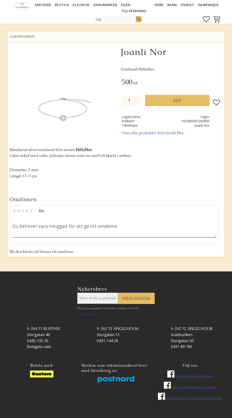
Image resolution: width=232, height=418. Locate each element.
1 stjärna (14, 211)
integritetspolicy (86, 314)
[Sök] (139, 19)
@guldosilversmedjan (193, 376)
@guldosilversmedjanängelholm (194, 398)
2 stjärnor (18, 211)
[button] (206, 19)
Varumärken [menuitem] (105, 5)
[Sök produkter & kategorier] (115, 19)
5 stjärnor (31, 211)
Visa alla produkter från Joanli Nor (153, 132)
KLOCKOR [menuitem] (81, 5)
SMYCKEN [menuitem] (43, 5)
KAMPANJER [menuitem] (208, 5)
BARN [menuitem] (172, 5)
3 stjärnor (23, 211)
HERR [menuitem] (159, 5)
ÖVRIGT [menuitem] (187, 5)
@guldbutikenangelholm (195, 387)
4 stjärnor (27, 211)
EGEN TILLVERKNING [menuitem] (133, 8)
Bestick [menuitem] (62, 5)
